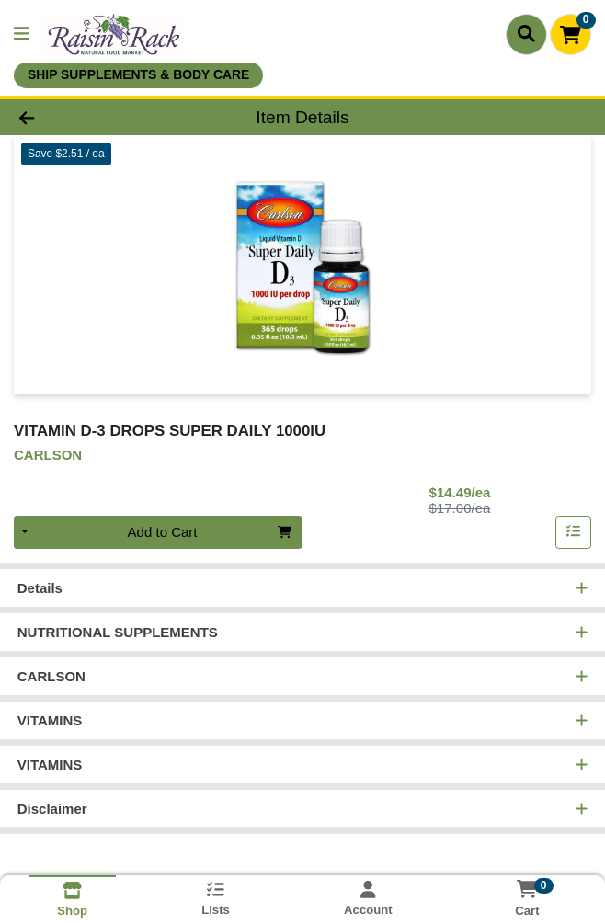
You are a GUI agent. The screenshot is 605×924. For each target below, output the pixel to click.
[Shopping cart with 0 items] (570, 34)
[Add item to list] (573, 532)
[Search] (526, 34)
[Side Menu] (21, 34)
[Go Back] (86, 117)
